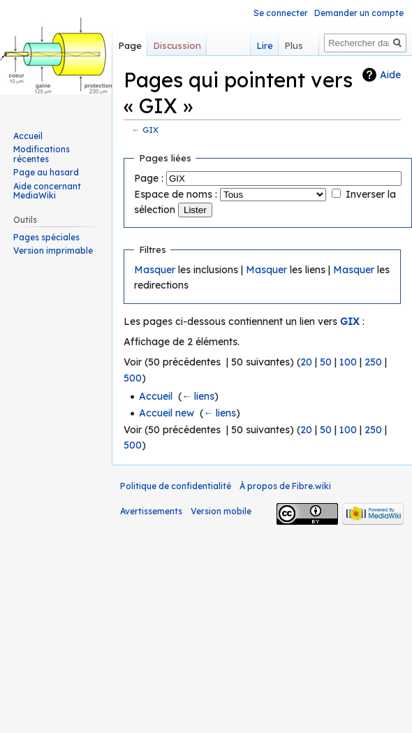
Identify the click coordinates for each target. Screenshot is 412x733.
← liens (198, 396)
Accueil (155, 396)
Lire (256, 45)
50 (326, 362)
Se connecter (280, 13)
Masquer (154, 269)
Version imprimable (53, 250)
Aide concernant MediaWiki (47, 191)
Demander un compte (359, 13)
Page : (148, 178)
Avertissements (151, 511)
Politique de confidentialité (175, 486)
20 (306, 362)
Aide (390, 74)
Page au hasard (46, 172)
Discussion (177, 45)
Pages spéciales (46, 237)
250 (373, 362)
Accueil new (166, 413)
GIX (150, 129)
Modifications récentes (41, 154)
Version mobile (221, 511)
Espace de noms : (175, 194)
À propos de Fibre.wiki (285, 486)
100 (348, 362)
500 (133, 378)
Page (130, 45)
